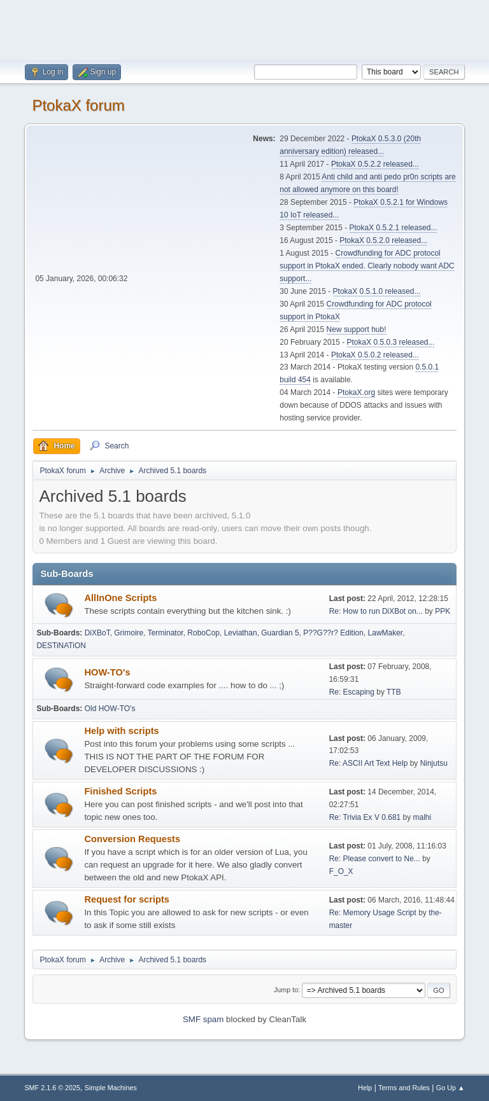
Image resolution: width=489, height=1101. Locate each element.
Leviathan (240, 632)
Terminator (165, 632)
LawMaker (385, 632)
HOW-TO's (107, 672)
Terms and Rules (404, 1087)
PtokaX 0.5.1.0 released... (377, 291)
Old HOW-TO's (110, 708)
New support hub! (356, 329)
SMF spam (203, 1019)
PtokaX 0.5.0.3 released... (391, 342)
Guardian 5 (280, 632)
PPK (442, 611)
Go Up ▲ (450, 1087)
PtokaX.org (356, 392)
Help (365, 1087)
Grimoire (128, 632)
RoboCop (203, 632)
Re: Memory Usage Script (372, 912)
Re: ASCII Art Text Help (368, 763)
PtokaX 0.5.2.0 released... (383, 240)
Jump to (286, 990)
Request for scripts (126, 899)
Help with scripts (121, 731)
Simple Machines (111, 1087)
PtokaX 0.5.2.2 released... (375, 164)
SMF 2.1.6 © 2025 (52, 1087)
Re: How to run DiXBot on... (376, 611)
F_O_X (341, 871)
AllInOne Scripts (120, 598)
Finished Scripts (120, 791)
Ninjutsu (434, 763)
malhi (422, 817)
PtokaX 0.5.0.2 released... (375, 354)
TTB (393, 692)
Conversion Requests (132, 839)
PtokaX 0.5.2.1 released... (393, 227)
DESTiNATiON (60, 645)
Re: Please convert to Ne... (374, 858)
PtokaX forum (78, 105)
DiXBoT (97, 632)
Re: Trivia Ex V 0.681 (365, 817)
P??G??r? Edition (333, 632)
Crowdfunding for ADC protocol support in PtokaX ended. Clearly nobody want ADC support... (367, 266)
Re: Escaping (351, 692)
